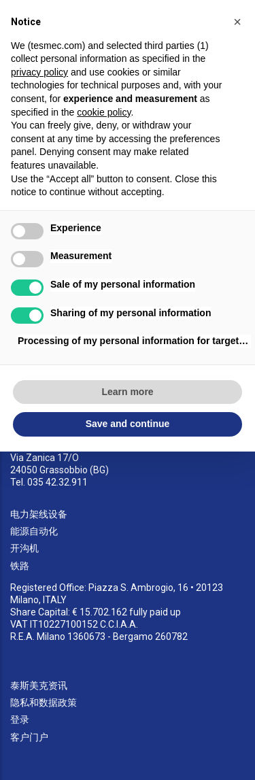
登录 (19, 719)
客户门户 (29, 737)
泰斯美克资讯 (38, 685)
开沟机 (24, 548)
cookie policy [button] (104, 112)
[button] (237, 22)
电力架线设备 (38, 514)
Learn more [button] (127, 391)
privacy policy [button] (39, 72)
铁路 (19, 565)
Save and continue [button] (128, 423)
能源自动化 (34, 531)
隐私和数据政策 (43, 702)
